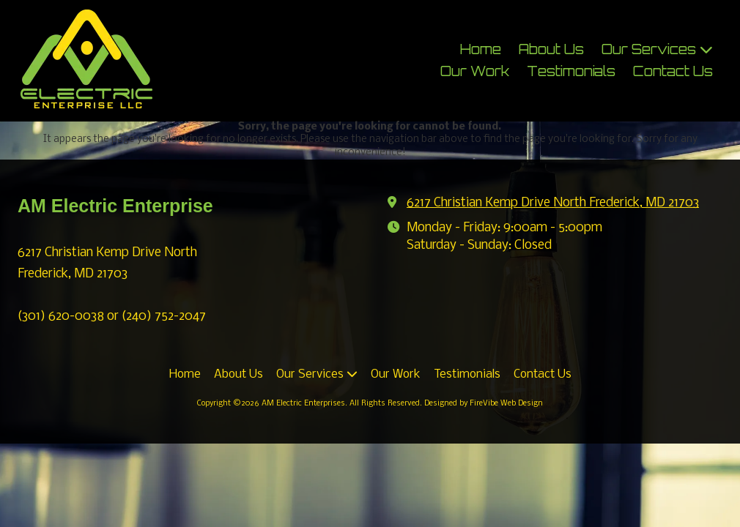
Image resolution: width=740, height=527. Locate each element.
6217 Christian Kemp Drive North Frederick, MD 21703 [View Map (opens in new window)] (553, 203)
